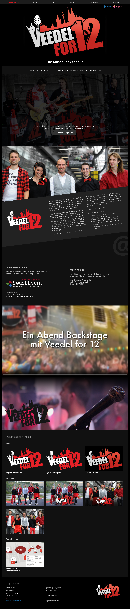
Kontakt (72, 2)
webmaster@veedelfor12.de (53, 595)
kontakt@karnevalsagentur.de (22, 296)
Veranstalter (94, 2)
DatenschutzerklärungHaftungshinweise (52, 601)
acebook (107, 7)
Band (35, 2)
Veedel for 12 (14, 2)
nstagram (117, 7)
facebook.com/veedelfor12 (13, 600)
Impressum (117, 2)
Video (53, 2)
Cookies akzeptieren (65, 133)
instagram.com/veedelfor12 (13, 599)
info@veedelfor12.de (80, 282)
